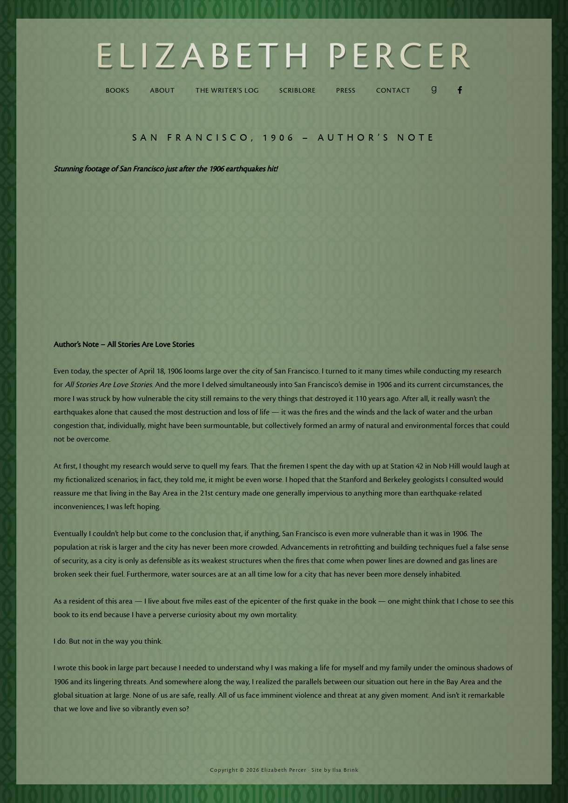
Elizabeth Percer (284, 56)
